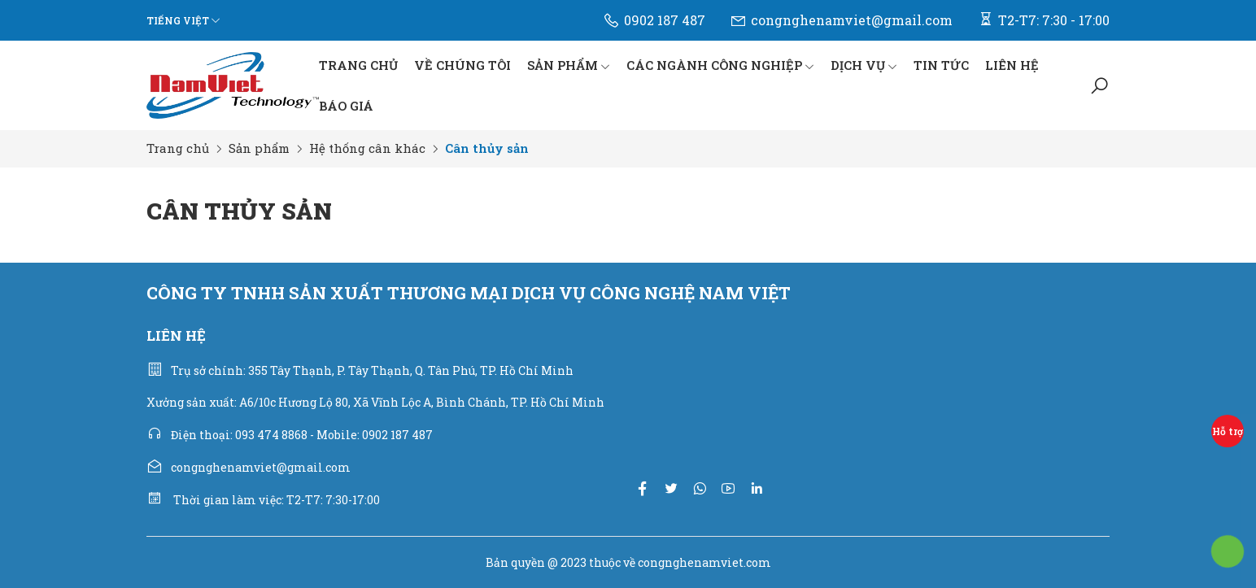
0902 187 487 (654, 20)
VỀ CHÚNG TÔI (462, 65)
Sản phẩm (259, 148)
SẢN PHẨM (568, 65)
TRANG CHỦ (358, 65)
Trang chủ (177, 148)
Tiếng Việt (177, 20)
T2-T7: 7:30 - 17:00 (1043, 19)
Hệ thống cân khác (367, 148)
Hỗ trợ (1227, 431)
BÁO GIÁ (346, 106)
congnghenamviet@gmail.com (841, 20)
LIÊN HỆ (1012, 65)
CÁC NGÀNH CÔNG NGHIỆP (720, 65)
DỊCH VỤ (864, 65)
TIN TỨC (941, 65)
